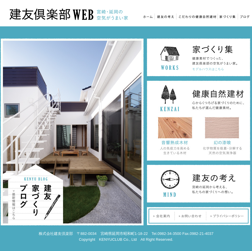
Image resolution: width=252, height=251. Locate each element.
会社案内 (160, 216)
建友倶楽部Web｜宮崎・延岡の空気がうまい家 (69, 14)
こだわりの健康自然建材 (197, 15)
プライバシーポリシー (229, 216)
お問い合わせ (190, 216)
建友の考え (166, 15)
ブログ (244, 15)
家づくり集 (227, 15)
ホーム (148, 15)
